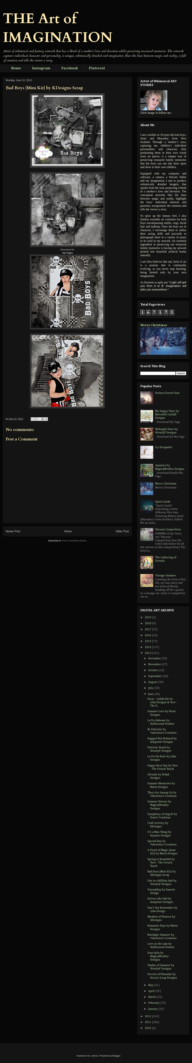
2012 (148, 1016)
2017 (148, 629)
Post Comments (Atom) (74, 540)
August (153, 682)
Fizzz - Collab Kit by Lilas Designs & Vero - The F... (162, 702)
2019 (148, 617)
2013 (148, 653)
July (151, 688)
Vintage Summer (165, 575)
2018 (148, 623)
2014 (148, 647)
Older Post (122, 531)
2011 (148, 1022)
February (154, 1003)
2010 (148, 1028)
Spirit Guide (162, 501)
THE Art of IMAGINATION (58, 28)
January (153, 1009)
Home (16, 68)
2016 (148, 635)
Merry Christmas (153, 325)
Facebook (69, 68)
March (152, 997)
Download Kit (67, 249)
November (155, 664)
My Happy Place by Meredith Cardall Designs (167, 414)
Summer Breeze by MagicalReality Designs (159, 805)
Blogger (116, 1055)
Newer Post (13, 531)
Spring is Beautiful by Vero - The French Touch (161, 863)
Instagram (41, 68)
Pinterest (97, 68)
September (155, 676)
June (151, 694)
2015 (148, 641)
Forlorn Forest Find (167, 393)
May (151, 985)
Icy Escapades (163, 447)
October (153, 670)
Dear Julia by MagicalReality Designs (158, 956)
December (154, 658)
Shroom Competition (168, 529)
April (151, 991)
